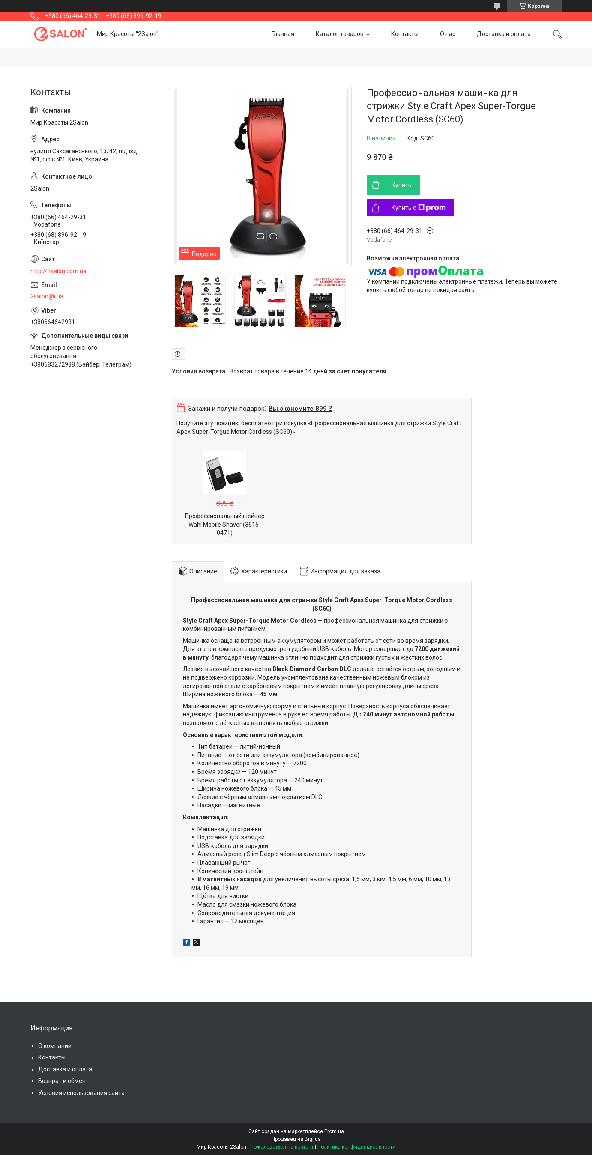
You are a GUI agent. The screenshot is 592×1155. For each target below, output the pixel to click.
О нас (447, 33)
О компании (55, 1045)
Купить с (419, 208)
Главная (283, 33)
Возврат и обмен (62, 1080)
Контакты (405, 33)
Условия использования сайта (81, 1092)
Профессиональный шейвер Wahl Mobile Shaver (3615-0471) (225, 524)
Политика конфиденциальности (356, 1147)
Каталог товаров (340, 33)
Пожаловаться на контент (282, 1147)
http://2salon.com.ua (58, 271)
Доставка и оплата (504, 33)
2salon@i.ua (46, 296)
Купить (402, 185)
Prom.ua (334, 1131)
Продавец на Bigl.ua (296, 1139)
